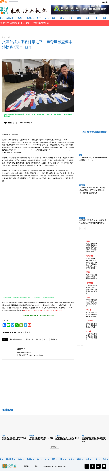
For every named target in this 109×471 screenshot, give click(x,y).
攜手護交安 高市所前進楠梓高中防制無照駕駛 (91, 314)
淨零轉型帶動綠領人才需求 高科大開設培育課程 (91, 303)
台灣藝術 (57, 436)
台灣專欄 (82, 218)
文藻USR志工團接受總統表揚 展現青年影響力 (91, 277)
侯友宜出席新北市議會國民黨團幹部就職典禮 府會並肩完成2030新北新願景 (94, 440)
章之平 (46, 339)
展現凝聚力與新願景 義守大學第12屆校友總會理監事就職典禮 (14, 439)
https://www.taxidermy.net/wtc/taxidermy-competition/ (43, 310)
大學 (9, 37)
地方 (3, 436)
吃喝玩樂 (82, 185)
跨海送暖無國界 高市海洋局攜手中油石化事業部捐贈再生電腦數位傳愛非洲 (92, 248)
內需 (83, 436)
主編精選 (89, 320)
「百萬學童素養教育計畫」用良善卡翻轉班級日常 (91, 337)
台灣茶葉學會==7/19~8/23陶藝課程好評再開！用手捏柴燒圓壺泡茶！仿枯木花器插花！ (93, 190)
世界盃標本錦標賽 (15, 339)
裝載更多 (54, 447)
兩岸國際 (31, 436)
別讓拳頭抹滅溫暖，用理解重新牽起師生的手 (91, 325)
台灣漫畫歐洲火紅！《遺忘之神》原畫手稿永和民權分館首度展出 (67, 439)
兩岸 (88, 241)
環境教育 (39, 339)
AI (80, 155)
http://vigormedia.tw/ (24, 352)
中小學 (88, 310)
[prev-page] (80, 228)
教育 (3, 37)
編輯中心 (11, 123)
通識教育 (54, 339)
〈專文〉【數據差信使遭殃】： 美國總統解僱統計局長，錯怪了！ (41, 439)
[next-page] (84, 228)
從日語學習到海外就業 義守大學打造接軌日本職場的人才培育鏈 (91, 289)
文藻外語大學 (28, 339)
